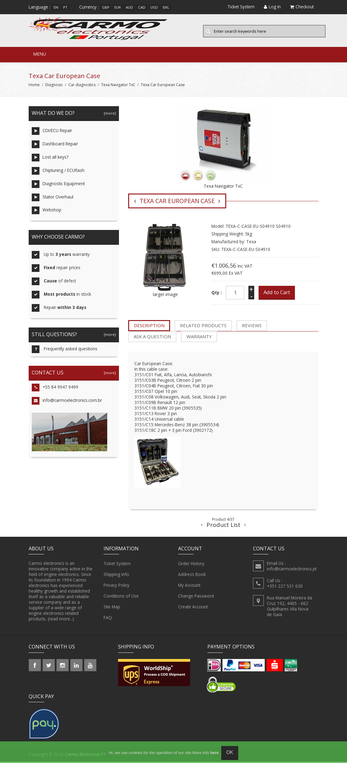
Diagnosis (54, 85)
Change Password (196, 597)
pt (65, 7)
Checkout (302, 7)
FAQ (108, 618)
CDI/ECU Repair (52, 132)
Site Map (112, 608)
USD (154, 7)
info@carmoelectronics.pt (291, 570)
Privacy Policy (116, 586)
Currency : (89, 7)
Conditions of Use (121, 597)
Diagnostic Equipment (58, 185)
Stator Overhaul (52, 198)
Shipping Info (116, 575)
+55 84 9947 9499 (55, 389)
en (56, 7)
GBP (105, 7)
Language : (39, 7)
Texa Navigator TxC (118, 85)
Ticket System (117, 564)
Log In (272, 7)
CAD (141, 7)
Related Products (203, 326)
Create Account (193, 608)
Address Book (192, 575)
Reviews (252, 326)
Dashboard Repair (55, 145)
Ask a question (152, 338)
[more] (109, 114)
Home (34, 85)
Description (149, 326)
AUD (129, 7)
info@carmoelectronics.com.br (67, 402)
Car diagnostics (82, 85)
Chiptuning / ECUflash (58, 172)
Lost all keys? (50, 158)
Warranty (199, 338)
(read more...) (61, 620)
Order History (191, 564)
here (214, 752)
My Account (189, 586)
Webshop (46, 211)
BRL (166, 7)
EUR (117, 7)
